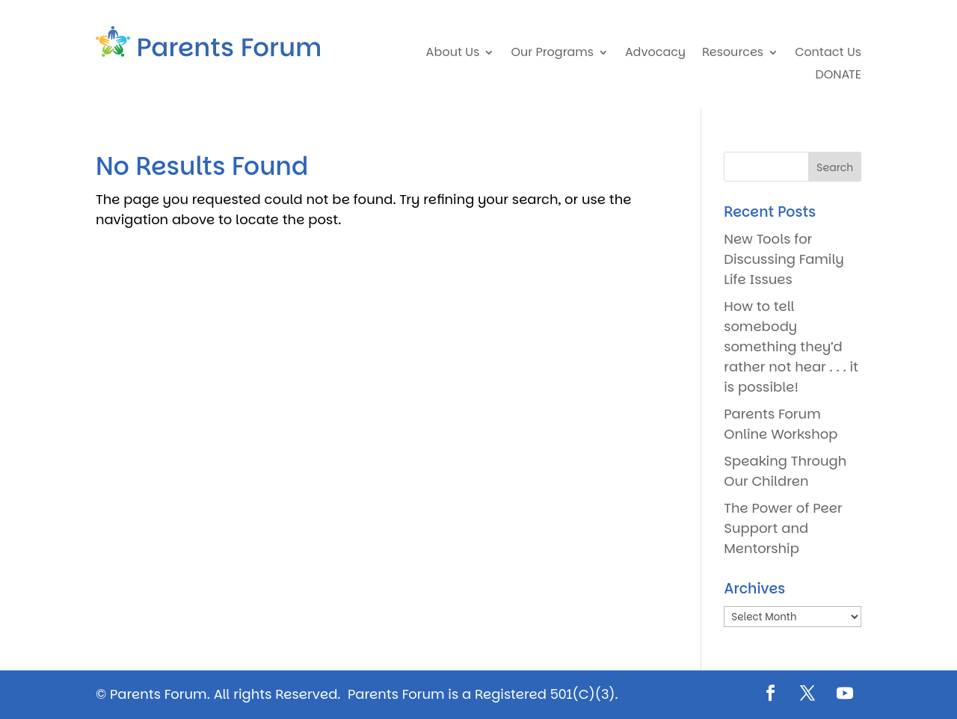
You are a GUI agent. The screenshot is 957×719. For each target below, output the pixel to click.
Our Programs (552, 54)
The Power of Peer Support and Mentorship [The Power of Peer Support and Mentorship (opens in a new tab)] (783, 528)
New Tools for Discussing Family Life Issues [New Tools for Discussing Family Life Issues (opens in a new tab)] (783, 258)
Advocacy (655, 54)
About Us (453, 54)
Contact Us (828, 54)
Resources (732, 54)
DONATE (838, 76)
